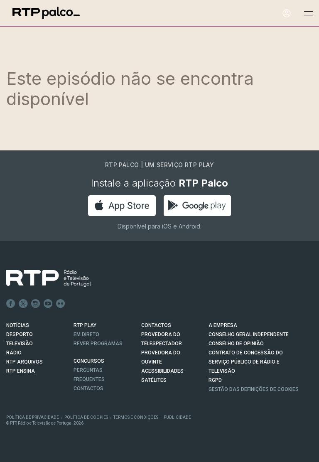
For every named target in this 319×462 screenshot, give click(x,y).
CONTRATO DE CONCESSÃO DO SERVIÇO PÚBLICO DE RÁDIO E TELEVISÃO (246, 362)
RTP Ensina (20, 371)
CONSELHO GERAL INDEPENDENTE (249, 334)
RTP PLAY (85, 325)
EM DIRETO (86, 334)
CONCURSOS (89, 361)
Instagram (35, 303)
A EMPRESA (223, 325)
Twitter (23, 303)
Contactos (88, 388)
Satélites (154, 380)
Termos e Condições (135, 417)
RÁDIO (14, 353)
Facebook (10, 303)
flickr (60, 303)
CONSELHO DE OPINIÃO (236, 343)
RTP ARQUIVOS (24, 362)
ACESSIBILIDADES (162, 371)
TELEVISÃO (19, 343)
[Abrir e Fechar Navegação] (308, 13)
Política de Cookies (86, 417)
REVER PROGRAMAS (98, 343)
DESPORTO (19, 334)
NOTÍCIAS (17, 325)
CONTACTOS (156, 325)
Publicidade (177, 417)
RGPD (215, 380)
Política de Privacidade (32, 417)
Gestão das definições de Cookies (254, 389)
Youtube (48, 303)
